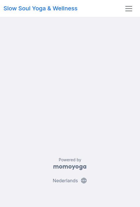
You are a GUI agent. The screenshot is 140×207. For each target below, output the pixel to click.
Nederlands (70, 180)
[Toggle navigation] (129, 8)
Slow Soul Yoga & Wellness (40, 8)
